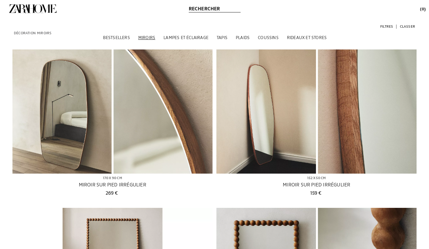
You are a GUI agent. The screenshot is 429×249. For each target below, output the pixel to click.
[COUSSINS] (268, 37)
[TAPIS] (222, 37)
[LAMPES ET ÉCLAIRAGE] (186, 37)
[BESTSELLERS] (116, 37)
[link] (33, 8)
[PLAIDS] (243, 37)
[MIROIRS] (146, 37)
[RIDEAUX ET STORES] (307, 37)
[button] (386, 26)
